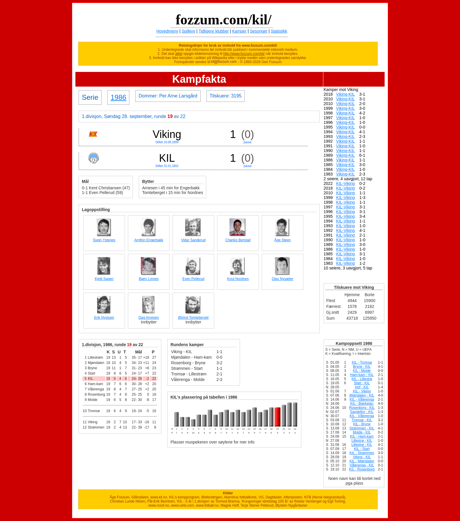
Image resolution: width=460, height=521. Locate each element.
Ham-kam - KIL (362, 375)
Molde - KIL (362, 432)
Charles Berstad (238, 240)
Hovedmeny (167, 31)
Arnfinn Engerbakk (148, 240)
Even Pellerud (193, 279)
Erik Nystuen (104, 318)
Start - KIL (362, 383)
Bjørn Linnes (148, 279)
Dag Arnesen (148, 318)
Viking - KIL (362, 457)
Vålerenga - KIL (362, 465)
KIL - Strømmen (361, 453)
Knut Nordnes (237, 279)
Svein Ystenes (104, 240)
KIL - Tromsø (362, 362)
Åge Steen (282, 240)
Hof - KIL (362, 387)
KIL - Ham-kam (361, 436)
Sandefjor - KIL (361, 412)
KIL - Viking (362, 391)
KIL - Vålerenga (362, 399)
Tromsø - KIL (362, 420)
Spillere (188, 31)
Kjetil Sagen (104, 279)
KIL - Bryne (362, 424)
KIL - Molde (362, 371)
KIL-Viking (345, 183)
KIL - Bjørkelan (361, 404)
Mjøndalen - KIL (361, 395)
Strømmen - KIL (361, 428)
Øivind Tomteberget (193, 318)
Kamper (239, 31)
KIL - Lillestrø (361, 379)
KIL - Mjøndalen (361, 461)
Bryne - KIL (362, 367)
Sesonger (259, 31)
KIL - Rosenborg (362, 469)
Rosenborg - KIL (362, 408)
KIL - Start (362, 449)
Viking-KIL (345, 94)
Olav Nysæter (282, 279)
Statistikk (279, 31)
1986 (118, 97)
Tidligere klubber (214, 31)
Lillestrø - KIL (361, 441)
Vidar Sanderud (193, 240)
